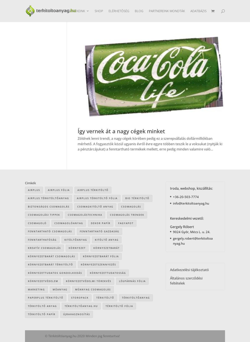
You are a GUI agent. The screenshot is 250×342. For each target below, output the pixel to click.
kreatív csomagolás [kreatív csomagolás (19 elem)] (44, 247)
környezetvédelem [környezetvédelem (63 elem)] (43, 281)
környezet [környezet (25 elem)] (77, 247)
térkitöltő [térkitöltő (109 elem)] (105, 297)
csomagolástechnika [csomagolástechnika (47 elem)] (85, 214)
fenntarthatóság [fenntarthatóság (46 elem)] (42, 239)
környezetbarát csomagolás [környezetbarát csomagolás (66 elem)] (51, 256)
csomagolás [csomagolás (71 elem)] (131, 206)
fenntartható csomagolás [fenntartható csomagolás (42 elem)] (50, 231)
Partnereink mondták (167, 11)
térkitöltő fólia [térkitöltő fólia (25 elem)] (119, 306)
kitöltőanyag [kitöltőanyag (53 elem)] (75, 239)
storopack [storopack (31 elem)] (80, 297)
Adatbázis (198, 11)
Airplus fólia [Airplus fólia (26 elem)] (59, 190)
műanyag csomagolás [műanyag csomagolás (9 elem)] (93, 289)
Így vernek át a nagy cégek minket (121, 131)
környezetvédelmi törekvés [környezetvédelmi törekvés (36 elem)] (88, 281)
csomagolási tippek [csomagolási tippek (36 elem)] (44, 214)
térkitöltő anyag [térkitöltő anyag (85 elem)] (42, 306)
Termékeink (76, 11)
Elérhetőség (119, 11)
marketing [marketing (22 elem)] (36, 289)
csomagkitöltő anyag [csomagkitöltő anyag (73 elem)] (95, 206)
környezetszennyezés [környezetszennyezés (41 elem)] (98, 264)
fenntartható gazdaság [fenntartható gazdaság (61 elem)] (99, 231)
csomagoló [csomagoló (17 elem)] (37, 223)
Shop (99, 11)
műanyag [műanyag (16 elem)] (60, 289)
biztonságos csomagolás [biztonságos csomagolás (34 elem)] (48, 206)
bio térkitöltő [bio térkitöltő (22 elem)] (137, 198)
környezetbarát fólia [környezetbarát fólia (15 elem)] (101, 256)
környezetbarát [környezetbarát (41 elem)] (106, 247)
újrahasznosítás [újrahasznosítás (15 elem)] (76, 314)
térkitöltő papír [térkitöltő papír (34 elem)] (41, 314)
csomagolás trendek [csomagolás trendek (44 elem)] (127, 214)
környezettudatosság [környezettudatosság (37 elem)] (108, 272)
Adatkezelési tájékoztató (189, 270)
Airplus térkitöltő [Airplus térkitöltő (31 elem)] (93, 190)
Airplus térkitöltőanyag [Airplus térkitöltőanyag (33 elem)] (48, 198)
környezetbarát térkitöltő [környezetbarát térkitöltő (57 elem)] (50, 264)
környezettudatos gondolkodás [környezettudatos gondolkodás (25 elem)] (55, 272)
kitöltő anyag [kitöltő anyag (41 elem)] (107, 239)
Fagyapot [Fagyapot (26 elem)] (126, 223)
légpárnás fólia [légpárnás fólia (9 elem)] (132, 281)
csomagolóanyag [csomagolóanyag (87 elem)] (68, 223)
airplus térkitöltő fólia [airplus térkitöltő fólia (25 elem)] (97, 198)
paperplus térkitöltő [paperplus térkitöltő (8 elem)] (45, 297)
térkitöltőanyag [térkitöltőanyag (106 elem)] (136, 297)
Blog (139, 11)
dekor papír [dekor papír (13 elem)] (100, 223)
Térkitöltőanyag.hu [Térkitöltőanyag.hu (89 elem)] (81, 306)
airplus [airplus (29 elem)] (34, 190)
